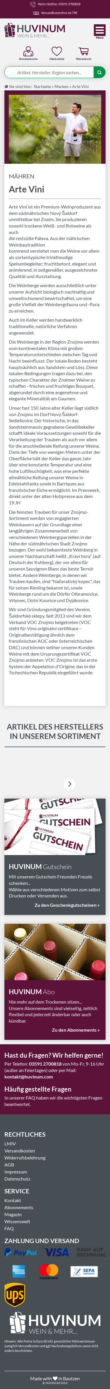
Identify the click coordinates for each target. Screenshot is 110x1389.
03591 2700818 (45, 1063)
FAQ (9, 1228)
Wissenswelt (17, 1221)
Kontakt (12, 1200)
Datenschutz (17, 1178)
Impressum (15, 1171)
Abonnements (18, 1207)
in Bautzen (69, 1378)
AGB (9, 1164)
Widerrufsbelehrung (24, 1157)
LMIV (10, 1143)
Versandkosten (19, 1150)
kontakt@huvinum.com (28, 1076)
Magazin (13, 1214)
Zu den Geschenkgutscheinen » (67, 905)
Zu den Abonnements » (76, 1030)
